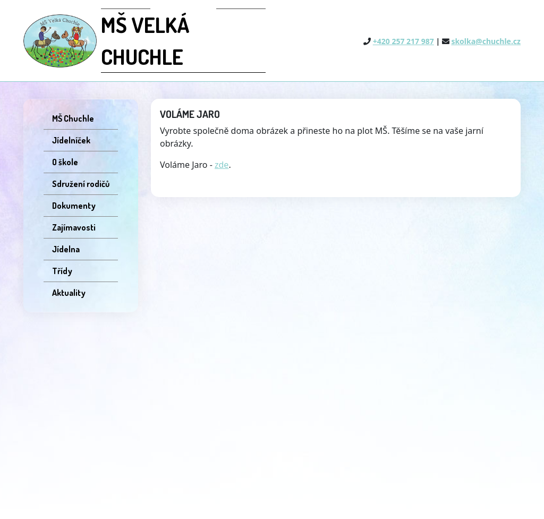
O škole (65, 162)
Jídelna (66, 249)
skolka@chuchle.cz (486, 41)
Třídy (62, 271)
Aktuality (69, 292)
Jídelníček (71, 140)
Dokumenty (74, 205)
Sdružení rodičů (80, 183)
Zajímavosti (74, 227)
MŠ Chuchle (73, 118)
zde (221, 165)
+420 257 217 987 (403, 41)
